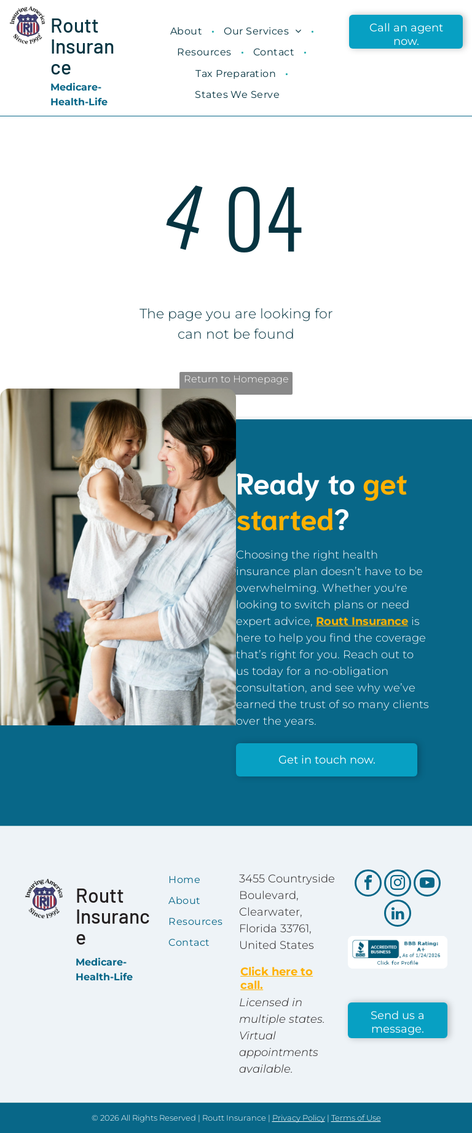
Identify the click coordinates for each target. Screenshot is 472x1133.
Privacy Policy (298, 1118)
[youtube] (427, 884)
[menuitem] (187, 31)
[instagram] (397, 884)
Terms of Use (356, 1118)
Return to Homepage (236, 379)
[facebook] (368, 884)
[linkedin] (397, 915)
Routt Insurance (82, 45)
